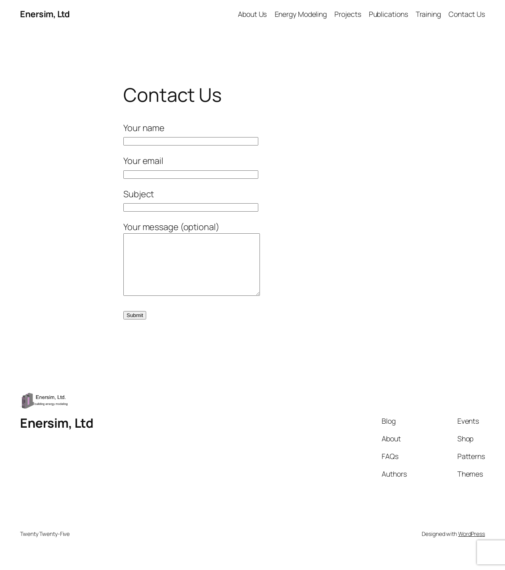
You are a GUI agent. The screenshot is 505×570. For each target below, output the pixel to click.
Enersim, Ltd (44, 14)
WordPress (471, 546)
